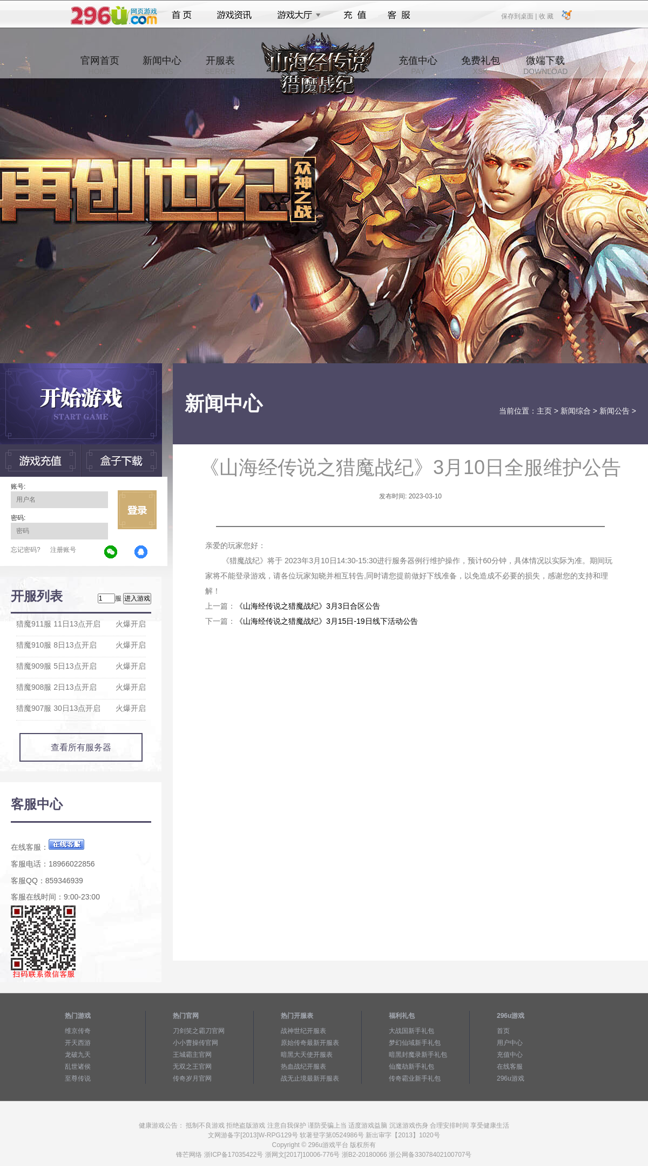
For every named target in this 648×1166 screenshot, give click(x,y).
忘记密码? (25, 550)
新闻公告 (614, 411)
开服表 (220, 65)
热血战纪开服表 (303, 1066)
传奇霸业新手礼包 (415, 1078)
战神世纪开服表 (303, 1031)
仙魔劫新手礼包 (411, 1066)
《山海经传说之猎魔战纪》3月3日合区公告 (307, 606)
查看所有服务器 (81, 747)
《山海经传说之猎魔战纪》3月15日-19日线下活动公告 (326, 621)
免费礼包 (480, 65)
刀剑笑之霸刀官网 (199, 1031)
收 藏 (545, 15)
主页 (544, 411)
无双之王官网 (192, 1066)
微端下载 (545, 65)
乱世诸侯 (78, 1066)
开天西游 (78, 1043)
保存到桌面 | (519, 15)
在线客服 (510, 1066)
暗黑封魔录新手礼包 (418, 1054)
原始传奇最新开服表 (310, 1043)
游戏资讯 (234, 15)
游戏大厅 (295, 15)
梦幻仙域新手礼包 (415, 1043)
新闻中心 (162, 65)
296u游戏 (510, 1078)
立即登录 (137, 509)
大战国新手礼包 (411, 1031)
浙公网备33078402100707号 (430, 1154)
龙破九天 (78, 1054)
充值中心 (418, 65)
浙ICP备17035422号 (233, 1154)
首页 (181, 15)
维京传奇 (78, 1031)
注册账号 (63, 550)
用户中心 (510, 1043)
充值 (354, 15)
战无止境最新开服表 (310, 1078)
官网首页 (99, 65)
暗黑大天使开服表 (307, 1054)
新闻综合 (576, 411)
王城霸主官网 (192, 1054)
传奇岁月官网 (192, 1078)
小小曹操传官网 (195, 1043)
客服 (399, 15)
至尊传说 (78, 1078)
